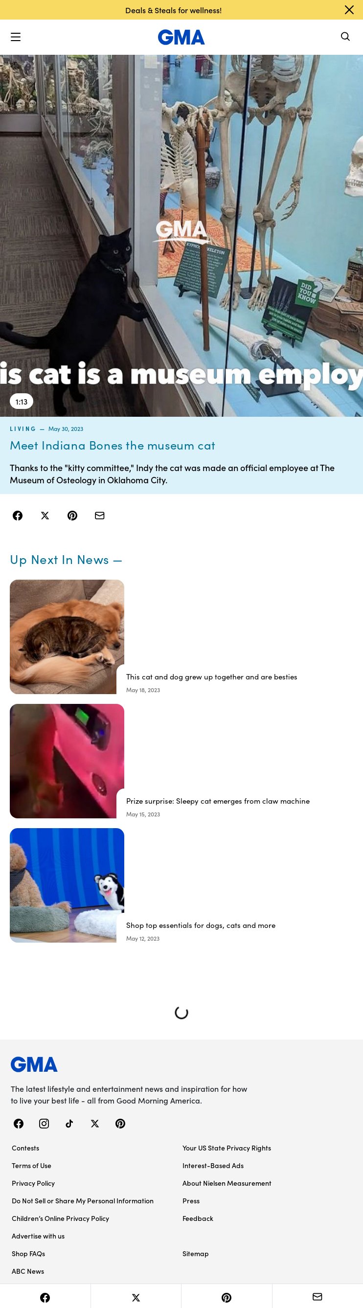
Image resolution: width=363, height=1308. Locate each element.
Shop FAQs (28, 1253)
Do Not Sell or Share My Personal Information (83, 1200)
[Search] (346, 37)
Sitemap (195, 1253)
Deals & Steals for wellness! (173, 9)
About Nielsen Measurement (227, 1183)
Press (191, 1200)
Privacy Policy (33, 1183)
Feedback (197, 1218)
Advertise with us (38, 1235)
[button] (16, 37)
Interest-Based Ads (213, 1165)
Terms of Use (31, 1165)
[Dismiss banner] (349, 10)
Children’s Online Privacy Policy (60, 1218)
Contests (25, 1147)
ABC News (28, 1271)
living (23, 428)
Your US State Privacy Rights (226, 1147)
